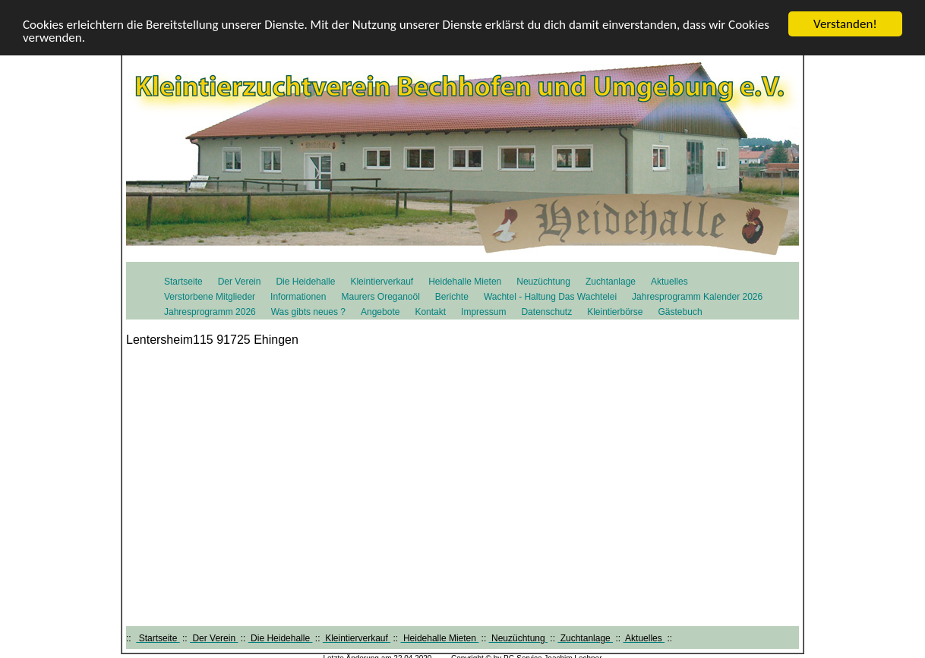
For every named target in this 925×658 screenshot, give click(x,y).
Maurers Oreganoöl (380, 296)
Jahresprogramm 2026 (210, 312)
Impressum (483, 312)
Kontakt (430, 312)
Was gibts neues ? (308, 312)
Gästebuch (680, 312)
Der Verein (239, 281)
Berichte (452, 296)
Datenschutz (546, 312)
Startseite (183, 281)
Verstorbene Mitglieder (209, 296)
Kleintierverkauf (381, 281)
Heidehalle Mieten (464, 281)
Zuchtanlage (611, 281)
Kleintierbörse (614, 312)
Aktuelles (669, 281)
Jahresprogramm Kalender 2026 (697, 296)
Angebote (380, 312)
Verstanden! (845, 24)
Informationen (298, 296)
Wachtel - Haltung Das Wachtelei (550, 296)
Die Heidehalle (305, 281)
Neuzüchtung (543, 281)
